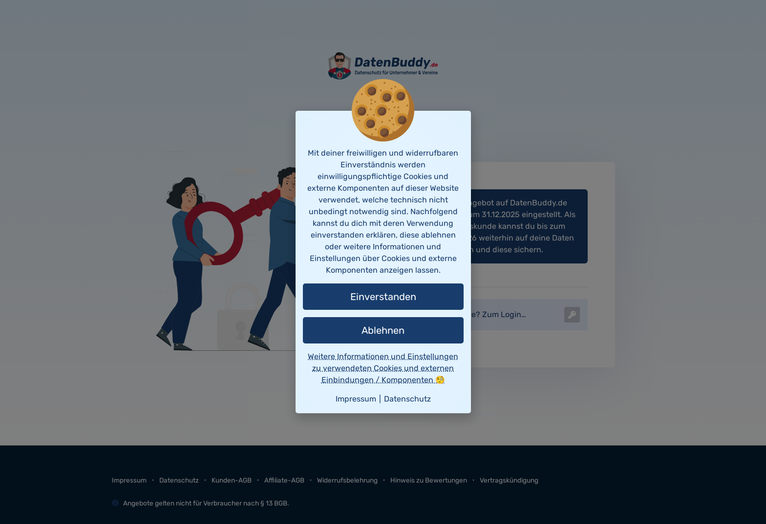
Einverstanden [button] (383, 296)
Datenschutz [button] (407, 398)
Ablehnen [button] (383, 330)
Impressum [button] (356, 398)
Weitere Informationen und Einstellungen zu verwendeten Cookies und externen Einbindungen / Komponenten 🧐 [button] (383, 368)
